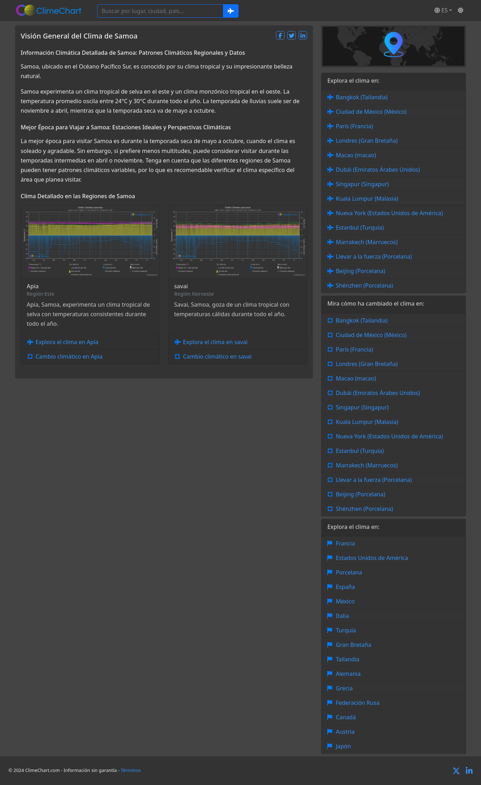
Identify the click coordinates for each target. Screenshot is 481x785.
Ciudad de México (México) (371, 112)
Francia (345, 543)
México (345, 601)
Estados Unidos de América (372, 558)
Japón (343, 746)
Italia (342, 616)
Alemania (348, 674)
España (345, 587)
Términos (131, 770)
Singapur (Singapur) (362, 184)
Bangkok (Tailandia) (361, 97)
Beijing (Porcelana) (360, 271)
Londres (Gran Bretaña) (367, 140)
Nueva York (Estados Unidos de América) (389, 213)
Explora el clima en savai (215, 342)
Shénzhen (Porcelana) (364, 285)
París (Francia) (354, 126)
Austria (345, 732)
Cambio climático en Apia (69, 356)
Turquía (346, 630)
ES (441, 10)
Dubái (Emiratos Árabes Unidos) (378, 169)
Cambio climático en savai (217, 356)
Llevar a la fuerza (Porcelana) (374, 256)
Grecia (344, 688)
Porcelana (349, 572)
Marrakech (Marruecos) (367, 242)
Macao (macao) (356, 155)
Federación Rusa (357, 703)
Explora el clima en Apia (67, 342)
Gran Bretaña (353, 645)
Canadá (346, 717)
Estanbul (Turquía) (360, 227)
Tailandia (347, 659)
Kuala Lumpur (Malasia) (367, 198)
